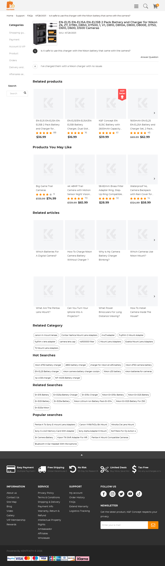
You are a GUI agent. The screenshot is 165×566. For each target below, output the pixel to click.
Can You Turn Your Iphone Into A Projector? (77, 312)
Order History (77, 497)
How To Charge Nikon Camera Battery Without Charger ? (79, 256)
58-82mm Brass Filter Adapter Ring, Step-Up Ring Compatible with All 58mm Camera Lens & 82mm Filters (111, 190)
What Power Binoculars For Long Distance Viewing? (110, 312)
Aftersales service (18, 74)
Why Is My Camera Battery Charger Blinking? (109, 256)
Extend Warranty (78, 506)
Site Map (11, 502)
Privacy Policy (46, 493)
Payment (14, 40)
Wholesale (44, 538)
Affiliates (43, 534)
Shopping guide (18, 33)
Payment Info (45, 506)
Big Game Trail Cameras (44, 188)
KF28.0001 (40, 16)
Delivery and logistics (18, 67)
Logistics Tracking (79, 511)
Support (20, 16)
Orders (13, 60)
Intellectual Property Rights (49, 522)
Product (13, 53)
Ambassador (45, 529)
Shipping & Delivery (49, 502)
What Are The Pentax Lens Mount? (48, 310)
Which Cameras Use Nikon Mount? (141, 254)
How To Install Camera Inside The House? (140, 312)
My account (75, 493)
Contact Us (13, 497)
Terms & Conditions (49, 497)
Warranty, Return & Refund (48, 513)
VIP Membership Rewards (16, 522)
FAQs (30, 16)
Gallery (11, 515)
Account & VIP (17, 47)
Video (10, 511)
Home (10, 16)
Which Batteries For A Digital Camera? (47, 254)
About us (12, 493)
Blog (9, 506)
